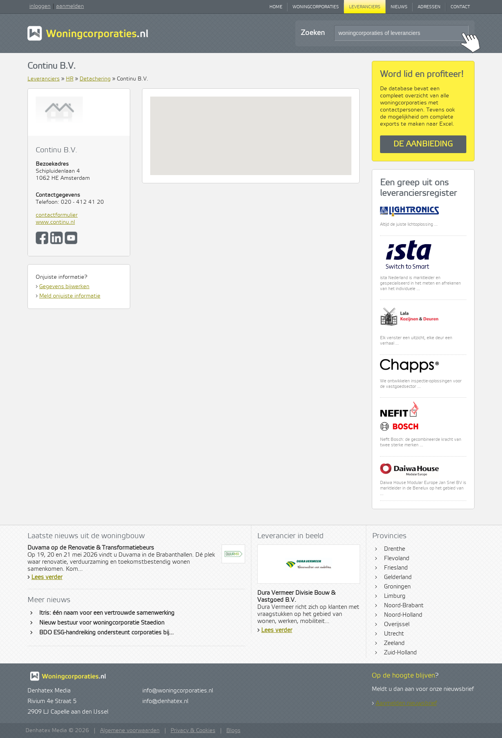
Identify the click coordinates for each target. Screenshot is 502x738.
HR (69, 78)
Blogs (233, 730)
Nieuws (399, 7)
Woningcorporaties (316, 7)
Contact (460, 7)
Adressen (429, 7)
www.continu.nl (55, 222)
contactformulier (57, 215)
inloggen (40, 6)
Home (275, 7)
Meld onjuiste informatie (69, 296)
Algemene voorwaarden (130, 730)
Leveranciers (364, 7)
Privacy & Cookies (193, 730)
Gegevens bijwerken (64, 286)
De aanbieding (423, 144)
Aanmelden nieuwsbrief (406, 703)
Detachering (95, 78)
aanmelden (70, 6)
